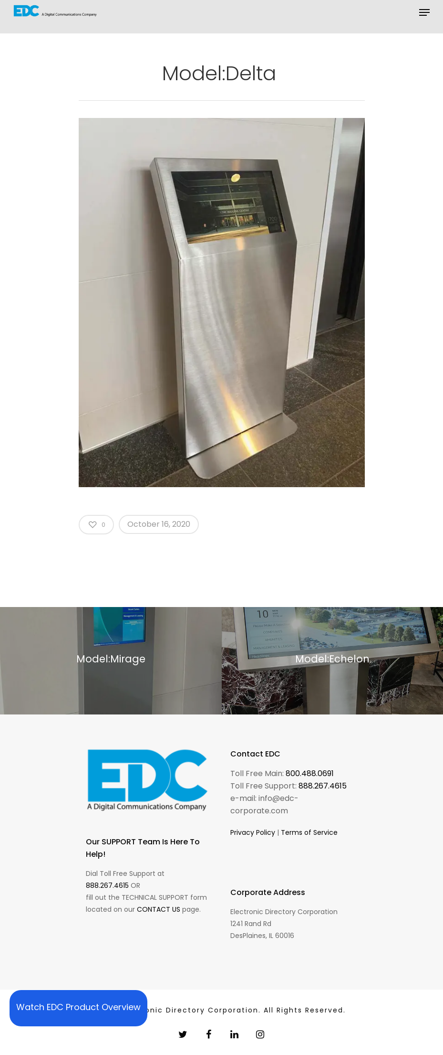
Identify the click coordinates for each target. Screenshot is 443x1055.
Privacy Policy (252, 832)
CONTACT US (158, 909)
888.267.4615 (107, 885)
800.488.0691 (310, 773)
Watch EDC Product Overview (78, 1007)
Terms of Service (309, 832)
